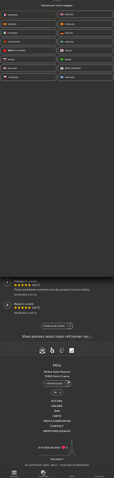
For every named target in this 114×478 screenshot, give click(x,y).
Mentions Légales (57, 430)
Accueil (57, 400)
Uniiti (60, 459)
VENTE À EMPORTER (57, 420)
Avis (57, 410)
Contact (57, 425)
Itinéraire (99, 473)
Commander (44, 473)
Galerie (57, 405)
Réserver (14, 473)
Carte (57, 415)
